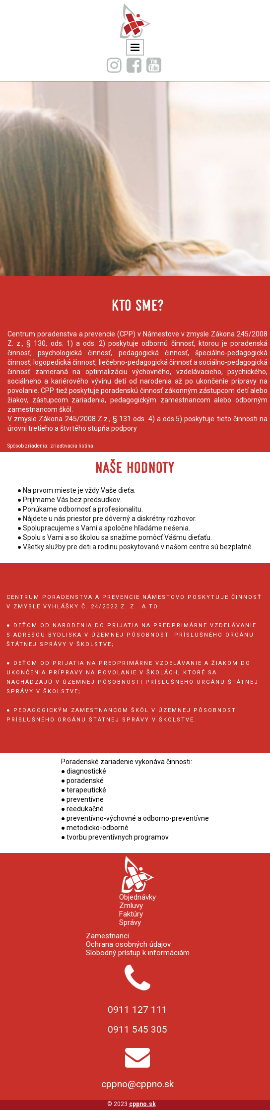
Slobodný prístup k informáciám (138, 953)
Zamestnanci (107, 936)
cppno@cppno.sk (137, 1084)
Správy (130, 922)
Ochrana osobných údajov (128, 944)
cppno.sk (142, 1104)
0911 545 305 (137, 1029)
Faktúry (131, 914)
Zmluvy (131, 906)
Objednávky (137, 897)
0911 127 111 (137, 1009)
